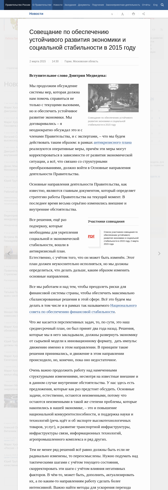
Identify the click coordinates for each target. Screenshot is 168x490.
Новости (57, 4)
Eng (155, 4)
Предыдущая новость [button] (159, 253)
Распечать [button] (134, 14)
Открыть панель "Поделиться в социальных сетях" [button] (144, 14)
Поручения (98, 4)
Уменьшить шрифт (112, 14)
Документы (84, 4)
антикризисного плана (113, 142)
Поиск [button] (162, 5)
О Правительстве (41, 4)
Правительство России (17, 4)
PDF (91, 236)
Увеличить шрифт (123, 14)
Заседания (70, 4)
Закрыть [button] (164, 27)
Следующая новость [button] (9, 253)
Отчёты (146, 4)
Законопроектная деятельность (123, 4)
